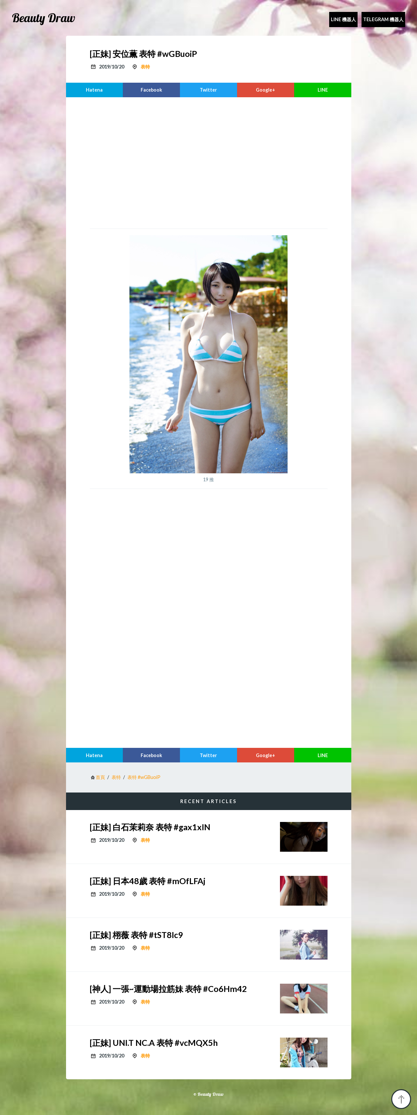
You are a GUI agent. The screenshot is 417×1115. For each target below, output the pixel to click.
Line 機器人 (343, 19)
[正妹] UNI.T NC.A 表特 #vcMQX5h (154, 1043)
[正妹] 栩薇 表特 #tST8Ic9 (136, 935)
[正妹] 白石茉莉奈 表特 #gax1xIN (150, 827)
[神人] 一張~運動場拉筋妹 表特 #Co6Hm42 (168, 989)
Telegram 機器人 (383, 19)
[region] (209, 162)
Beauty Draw (43, 18)
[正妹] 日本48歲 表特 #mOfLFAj (147, 881)
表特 (145, 66)
